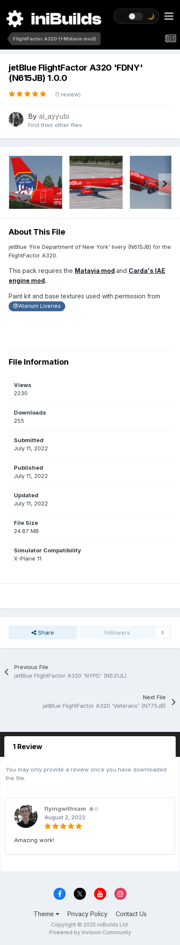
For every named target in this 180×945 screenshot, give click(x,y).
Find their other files (55, 124)
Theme (46, 913)
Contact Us (131, 913)
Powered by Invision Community (90, 932)
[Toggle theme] (136, 16)
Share (43, 632)
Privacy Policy (87, 913)
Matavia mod (95, 270)
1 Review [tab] (27, 746)
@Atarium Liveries (37, 306)
